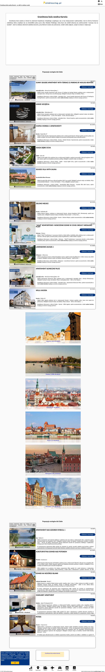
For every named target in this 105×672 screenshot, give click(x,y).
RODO (2, 660)
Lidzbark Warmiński (16, 575)
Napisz (103, 671)
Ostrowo (12, 227)
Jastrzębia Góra (14, 84)
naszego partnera (82, 98)
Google (27, 652)
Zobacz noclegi (87, 87)
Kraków (12, 597)
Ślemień (12, 553)
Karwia (12, 127)
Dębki (11, 149)
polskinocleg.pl (52, 3)
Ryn (11, 531)
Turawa (12, 618)
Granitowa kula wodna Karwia (52, 653)
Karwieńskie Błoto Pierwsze (18, 171)
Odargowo (13, 248)
